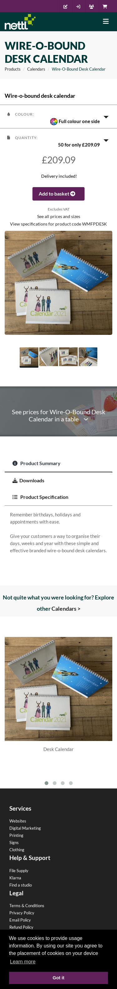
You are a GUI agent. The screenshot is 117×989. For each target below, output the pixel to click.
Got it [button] (59, 977)
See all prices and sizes (58, 216)
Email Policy (20, 919)
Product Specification (40, 497)
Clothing (16, 849)
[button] (58, 116)
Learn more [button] (23, 961)
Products (13, 69)
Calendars (36, 69)
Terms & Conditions (26, 905)
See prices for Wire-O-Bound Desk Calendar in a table (58, 415)
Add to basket (58, 193)
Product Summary (36, 463)
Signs (14, 842)
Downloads (28, 480)
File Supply (18, 870)
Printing (16, 835)
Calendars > (65, 608)
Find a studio (20, 884)
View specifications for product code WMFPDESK (58, 223)
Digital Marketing (25, 828)
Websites (17, 820)
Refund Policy (21, 927)
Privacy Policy (21, 912)
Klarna (15, 877)
